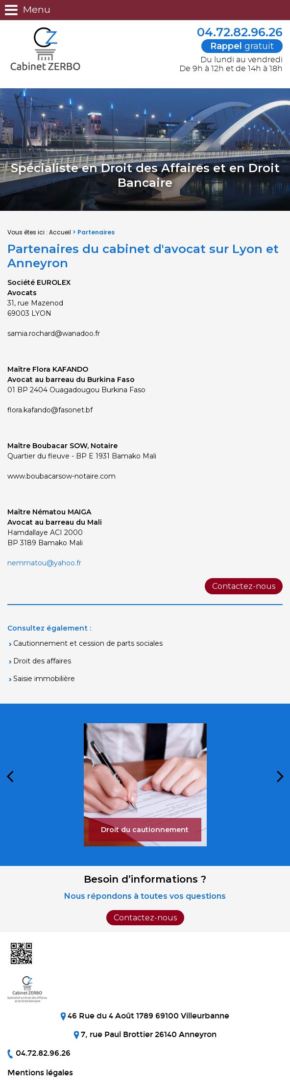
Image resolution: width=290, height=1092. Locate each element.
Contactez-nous (243, 586)
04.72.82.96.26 (233, 32)
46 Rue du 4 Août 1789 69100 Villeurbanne (147, 1015)
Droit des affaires (42, 661)
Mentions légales (40, 1072)
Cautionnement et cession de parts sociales (88, 643)
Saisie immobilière (44, 678)
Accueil (60, 232)
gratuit (242, 46)
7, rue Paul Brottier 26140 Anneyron (148, 1034)
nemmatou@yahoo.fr (44, 563)
